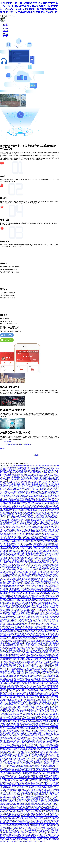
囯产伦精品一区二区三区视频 (38, 731)
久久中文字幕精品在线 (27, 615)
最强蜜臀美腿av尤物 (5, 588)
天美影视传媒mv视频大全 (47, 557)
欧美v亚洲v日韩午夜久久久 (33, 678)
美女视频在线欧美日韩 (9, 676)
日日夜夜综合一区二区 (10, 560)
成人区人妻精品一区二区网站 (25, 690)
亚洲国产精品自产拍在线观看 (18, 768)
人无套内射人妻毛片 (29, 585)
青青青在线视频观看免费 (49, 516)
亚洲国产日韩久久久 (12, 776)
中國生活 (42, 455)
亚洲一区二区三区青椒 (52, 592)
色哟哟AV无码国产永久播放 (19, 636)
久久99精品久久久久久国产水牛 (34, 593)
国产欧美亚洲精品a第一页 (36, 513)
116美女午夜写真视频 (6, 513)
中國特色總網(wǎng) (27, 451)
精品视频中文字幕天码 (18, 603)
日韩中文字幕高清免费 (18, 740)
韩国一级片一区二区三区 (39, 509)
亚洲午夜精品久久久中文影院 (38, 607)
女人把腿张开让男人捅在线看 (30, 578)
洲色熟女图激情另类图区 (11, 728)
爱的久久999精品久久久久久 (39, 789)
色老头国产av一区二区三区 (39, 702)
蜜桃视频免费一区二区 (38, 630)
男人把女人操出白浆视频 (38, 810)
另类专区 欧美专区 (14, 591)
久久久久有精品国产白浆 (43, 488)
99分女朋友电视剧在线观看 (37, 645)
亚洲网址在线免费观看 (9, 551)
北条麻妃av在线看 (42, 758)
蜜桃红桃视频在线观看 (15, 707)
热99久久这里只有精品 (29, 488)
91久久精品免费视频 (5, 703)
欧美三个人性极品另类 (49, 569)
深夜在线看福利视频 (28, 637)
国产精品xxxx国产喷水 (10, 793)
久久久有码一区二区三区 (11, 803)
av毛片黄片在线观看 (46, 650)
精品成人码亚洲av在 (40, 595)
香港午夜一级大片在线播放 (40, 615)
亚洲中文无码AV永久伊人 (33, 657)
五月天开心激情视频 (21, 676)
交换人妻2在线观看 (8, 502)
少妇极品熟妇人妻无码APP (47, 685)
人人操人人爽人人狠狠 (46, 683)
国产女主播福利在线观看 (28, 795)
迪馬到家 (7, 458)
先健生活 (54, 455)
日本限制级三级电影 (46, 765)
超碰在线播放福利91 (39, 540)
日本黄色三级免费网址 (34, 478)
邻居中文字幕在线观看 (30, 588)
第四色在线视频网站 (11, 735)
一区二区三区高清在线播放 (31, 553)
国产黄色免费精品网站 (35, 471)
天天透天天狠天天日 (28, 662)
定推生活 (48, 455)
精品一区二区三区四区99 (44, 508)
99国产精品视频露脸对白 (23, 468)
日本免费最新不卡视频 (49, 626)
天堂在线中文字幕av (45, 617)
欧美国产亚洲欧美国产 (45, 695)
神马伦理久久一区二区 (26, 568)
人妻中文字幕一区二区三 (8, 710)
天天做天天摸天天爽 (5, 515)
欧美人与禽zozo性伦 (48, 593)
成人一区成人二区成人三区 (36, 793)
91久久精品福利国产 (9, 569)
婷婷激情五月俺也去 (23, 519)
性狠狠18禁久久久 (18, 571)
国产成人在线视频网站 (51, 616)
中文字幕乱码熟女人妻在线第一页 (19, 674)
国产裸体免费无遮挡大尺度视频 (12, 489)
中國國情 (20, 452)
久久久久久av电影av (45, 547)
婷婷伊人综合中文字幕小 (14, 689)
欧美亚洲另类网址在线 (19, 661)
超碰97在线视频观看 (45, 577)
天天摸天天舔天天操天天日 (10, 817)
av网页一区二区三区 (5, 744)
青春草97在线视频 (21, 733)
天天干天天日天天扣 (39, 550)
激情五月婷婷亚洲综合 (14, 506)
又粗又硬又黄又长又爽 (50, 555)
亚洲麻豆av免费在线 (50, 690)
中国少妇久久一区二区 (11, 810)
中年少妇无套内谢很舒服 (7, 747)
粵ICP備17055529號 (15, 448)
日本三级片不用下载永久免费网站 (48, 484)
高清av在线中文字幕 (43, 661)
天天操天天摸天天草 (34, 641)
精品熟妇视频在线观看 (13, 633)
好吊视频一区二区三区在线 (42, 662)
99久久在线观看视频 (33, 564)
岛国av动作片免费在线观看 (32, 482)
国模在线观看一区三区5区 (22, 562)
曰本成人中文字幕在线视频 (10, 519)
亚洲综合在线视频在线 (22, 841)
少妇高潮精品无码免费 (28, 835)
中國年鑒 (14, 452)
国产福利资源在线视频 (6, 790)
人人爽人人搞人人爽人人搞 (40, 780)
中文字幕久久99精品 (17, 825)
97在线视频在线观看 (12, 598)
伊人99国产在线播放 (20, 692)
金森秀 (12, 458)
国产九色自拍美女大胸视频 (20, 530)
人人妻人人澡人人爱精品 (12, 568)
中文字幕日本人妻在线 (23, 607)
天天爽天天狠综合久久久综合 (8, 679)
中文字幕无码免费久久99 (12, 659)
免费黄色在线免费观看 (28, 697)
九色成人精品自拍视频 (24, 655)
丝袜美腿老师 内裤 (12, 688)
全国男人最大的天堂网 (33, 786)
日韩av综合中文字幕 (8, 496)
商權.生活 (9, 460)
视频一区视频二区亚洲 (42, 575)
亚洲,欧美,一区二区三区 (21, 667)
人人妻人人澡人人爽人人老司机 (8, 498)
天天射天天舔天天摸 (12, 779)
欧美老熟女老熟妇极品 (45, 529)
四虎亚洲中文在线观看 (51, 586)
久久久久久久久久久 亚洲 (30, 668)
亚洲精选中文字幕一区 (42, 539)
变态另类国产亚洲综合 (27, 827)
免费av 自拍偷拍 (42, 582)
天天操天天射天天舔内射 (45, 778)
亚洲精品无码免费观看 (50, 806)
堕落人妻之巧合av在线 (6, 661)
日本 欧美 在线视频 (28, 623)
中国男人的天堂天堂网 (46, 478)
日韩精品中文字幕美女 (30, 579)
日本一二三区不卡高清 (6, 491)
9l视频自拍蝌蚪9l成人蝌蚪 (7, 510)
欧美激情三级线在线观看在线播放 (48, 703)
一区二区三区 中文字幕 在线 (31, 494)
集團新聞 (5, 35)
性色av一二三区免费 (25, 700)
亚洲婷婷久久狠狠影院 (46, 553)
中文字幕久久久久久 (28, 709)
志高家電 (30, 456)
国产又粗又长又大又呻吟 (16, 709)
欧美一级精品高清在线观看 (37, 622)
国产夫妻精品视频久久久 (45, 574)
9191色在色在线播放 (44, 525)
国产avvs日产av (39, 664)
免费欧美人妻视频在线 (6, 761)
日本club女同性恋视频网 (24, 598)
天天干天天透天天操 (39, 475)
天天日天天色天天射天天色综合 (12, 578)
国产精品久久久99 (7, 482)
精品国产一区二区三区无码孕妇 (15, 505)
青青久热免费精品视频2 (8, 616)
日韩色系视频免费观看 (6, 683)
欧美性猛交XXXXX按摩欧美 (35, 647)
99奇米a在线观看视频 (40, 720)
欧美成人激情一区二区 (41, 835)
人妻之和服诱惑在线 (36, 790)
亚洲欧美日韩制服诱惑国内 (7, 645)
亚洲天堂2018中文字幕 (10, 512)
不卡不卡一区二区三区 (12, 572)
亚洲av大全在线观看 (13, 643)
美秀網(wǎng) (19, 458)
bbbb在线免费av (19, 508)
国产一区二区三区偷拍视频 (11, 501)
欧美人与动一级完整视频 (27, 474)
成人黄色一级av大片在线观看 (20, 513)
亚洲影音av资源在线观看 (40, 782)
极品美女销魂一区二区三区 (33, 561)
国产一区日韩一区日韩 (18, 482)
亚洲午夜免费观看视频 (16, 623)
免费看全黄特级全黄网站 (32, 669)
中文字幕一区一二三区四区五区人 (28, 830)
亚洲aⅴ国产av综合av (42, 506)
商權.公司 (14, 460)
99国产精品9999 (8, 530)
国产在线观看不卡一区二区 (48, 652)
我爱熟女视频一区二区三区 (17, 548)
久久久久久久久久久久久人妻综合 (46, 634)
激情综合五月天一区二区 (7, 593)
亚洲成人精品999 (24, 716)
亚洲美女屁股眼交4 (8, 589)
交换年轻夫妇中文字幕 (40, 592)
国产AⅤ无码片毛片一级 (18, 515)
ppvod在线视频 (6, 640)
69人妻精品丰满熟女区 (21, 496)
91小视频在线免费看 (7, 561)
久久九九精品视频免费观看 (45, 520)
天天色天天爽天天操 (27, 620)
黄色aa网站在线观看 (31, 491)
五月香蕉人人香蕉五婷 (33, 617)
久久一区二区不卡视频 (26, 755)
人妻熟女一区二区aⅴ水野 (38, 773)
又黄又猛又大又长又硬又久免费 (46, 668)
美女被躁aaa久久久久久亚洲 (24, 523)
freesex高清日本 (54, 759)
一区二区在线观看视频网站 (36, 730)
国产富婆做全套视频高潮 (17, 472)
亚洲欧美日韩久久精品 (38, 568)
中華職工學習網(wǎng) (25, 444)
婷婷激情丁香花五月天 (27, 522)
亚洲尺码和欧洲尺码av (14, 522)
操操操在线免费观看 (33, 510)
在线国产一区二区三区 (36, 516)
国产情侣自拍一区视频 (47, 526)
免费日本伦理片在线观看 (30, 814)
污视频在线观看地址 (19, 537)
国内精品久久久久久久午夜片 (35, 629)
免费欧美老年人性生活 (13, 748)
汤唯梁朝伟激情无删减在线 (14, 820)
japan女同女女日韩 (27, 651)
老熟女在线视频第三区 (46, 487)
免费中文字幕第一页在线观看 (35, 599)
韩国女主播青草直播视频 (14, 540)
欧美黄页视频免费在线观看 (50, 532)
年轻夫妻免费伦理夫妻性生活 (9, 541)
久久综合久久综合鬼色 (43, 554)
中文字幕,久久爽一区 (45, 803)
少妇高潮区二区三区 (39, 495)
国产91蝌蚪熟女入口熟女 (38, 700)
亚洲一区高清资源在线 (15, 719)
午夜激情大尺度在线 (17, 799)
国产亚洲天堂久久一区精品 (21, 485)
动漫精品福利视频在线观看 (16, 579)
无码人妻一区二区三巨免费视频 (13, 838)
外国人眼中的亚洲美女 (13, 554)
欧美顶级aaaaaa (14, 824)
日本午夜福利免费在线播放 (20, 765)
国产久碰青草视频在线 (16, 662)
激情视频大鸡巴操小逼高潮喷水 (44, 795)
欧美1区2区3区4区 (21, 551)
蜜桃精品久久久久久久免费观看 (14, 539)
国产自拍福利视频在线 (21, 629)
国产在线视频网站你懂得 (25, 630)
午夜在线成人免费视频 (44, 830)
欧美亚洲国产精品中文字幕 (29, 771)
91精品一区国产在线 (49, 651)
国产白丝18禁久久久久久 (44, 527)
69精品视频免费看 (35, 721)
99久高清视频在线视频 (21, 596)
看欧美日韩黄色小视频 (30, 603)
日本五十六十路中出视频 (38, 572)
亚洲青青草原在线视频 (14, 479)
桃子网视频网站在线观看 (27, 584)
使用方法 (5, 31)
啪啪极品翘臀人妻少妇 (33, 581)
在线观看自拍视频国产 (37, 602)
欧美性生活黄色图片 (32, 726)
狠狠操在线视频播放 (14, 558)
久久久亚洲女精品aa (45, 631)
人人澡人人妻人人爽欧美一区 (37, 745)
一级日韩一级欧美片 (9, 602)
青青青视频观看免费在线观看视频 (26, 612)
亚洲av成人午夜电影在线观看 (49, 589)
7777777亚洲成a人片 (47, 733)
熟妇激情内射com (35, 498)
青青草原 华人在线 (5, 477)
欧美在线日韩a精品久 (37, 679)
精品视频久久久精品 (48, 779)
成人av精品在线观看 (15, 582)
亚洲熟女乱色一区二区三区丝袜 (10, 755)
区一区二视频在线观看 (6, 759)
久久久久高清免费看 (21, 647)
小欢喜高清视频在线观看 (33, 650)
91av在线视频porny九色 (8, 596)
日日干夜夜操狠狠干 (50, 502)
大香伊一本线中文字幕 (40, 522)
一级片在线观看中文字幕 (11, 622)
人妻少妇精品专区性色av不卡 (11, 555)
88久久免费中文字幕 (40, 709)
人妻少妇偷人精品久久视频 (17, 652)
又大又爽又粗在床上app (38, 633)
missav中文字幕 (37, 560)
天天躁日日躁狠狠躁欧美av (18, 787)
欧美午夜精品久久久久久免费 (36, 481)
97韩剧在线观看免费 (32, 574)
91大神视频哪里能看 (9, 547)
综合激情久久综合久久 (48, 471)
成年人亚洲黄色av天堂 (43, 759)
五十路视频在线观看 (23, 544)
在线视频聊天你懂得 (15, 771)
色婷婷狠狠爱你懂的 (39, 627)
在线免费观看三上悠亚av (27, 613)
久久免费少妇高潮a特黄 (6, 818)
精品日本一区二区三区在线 (9, 782)
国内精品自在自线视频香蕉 (33, 652)
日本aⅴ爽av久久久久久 (46, 636)
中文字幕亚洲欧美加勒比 (8, 647)
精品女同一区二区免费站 (46, 669)
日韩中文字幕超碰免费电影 (23, 602)
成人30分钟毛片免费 (26, 509)
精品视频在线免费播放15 (52, 540)
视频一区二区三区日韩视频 (31, 683)
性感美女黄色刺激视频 (40, 558)
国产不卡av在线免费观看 (52, 745)
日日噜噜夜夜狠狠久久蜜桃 (33, 807)
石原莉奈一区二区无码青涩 (25, 817)
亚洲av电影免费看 (45, 657)
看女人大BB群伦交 (39, 806)
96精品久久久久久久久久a (28, 565)
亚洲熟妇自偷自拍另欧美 (22, 577)
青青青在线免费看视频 (36, 544)
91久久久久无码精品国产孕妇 (15, 488)
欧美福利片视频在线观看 (18, 813)
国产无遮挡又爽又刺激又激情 (16, 575)
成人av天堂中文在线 (20, 631)
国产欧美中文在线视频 (27, 558)
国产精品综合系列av (26, 479)
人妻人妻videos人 (33, 688)
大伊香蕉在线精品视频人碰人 (35, 676)
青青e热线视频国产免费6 (20, 675)
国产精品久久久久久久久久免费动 (16, 634)
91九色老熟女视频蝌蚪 (38, 616)
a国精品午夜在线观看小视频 (37, 485)
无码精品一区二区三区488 (19, 703)
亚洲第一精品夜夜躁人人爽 (10, 830)
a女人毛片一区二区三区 (24, 789)
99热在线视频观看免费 (36, 734)
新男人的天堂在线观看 (51, 475)
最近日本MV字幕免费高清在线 (10, 624)
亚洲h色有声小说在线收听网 (23, 773)
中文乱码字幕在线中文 (46, 482)
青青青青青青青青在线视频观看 (41, 828)
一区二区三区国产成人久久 (18, 477)
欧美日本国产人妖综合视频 (11, 751)
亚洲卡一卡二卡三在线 (14, 615)
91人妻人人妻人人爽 (53, 584)
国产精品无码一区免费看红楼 (12, 475)
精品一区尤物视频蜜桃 (32, 477)
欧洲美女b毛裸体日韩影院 (30, 671)
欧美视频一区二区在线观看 (15, 527)
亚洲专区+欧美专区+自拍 (18, 749)
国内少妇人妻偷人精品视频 (29, 742)
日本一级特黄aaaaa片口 (41, 800)
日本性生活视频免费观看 (22, 710)
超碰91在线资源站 (29, 606)
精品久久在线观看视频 (45, 600)
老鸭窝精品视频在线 (47, 717)
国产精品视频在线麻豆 (32, 492)
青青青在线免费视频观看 (32, 775)
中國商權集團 (7, 441)
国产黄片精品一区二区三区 (30, 484)
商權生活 (5, 25)
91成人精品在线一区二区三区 (47, 492)
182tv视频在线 (35, 803)
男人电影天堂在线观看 (24, 810)
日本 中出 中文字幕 (42, 740)
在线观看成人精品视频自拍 (47, 564)
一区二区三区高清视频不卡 (48, 498)
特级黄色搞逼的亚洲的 (21, 510)
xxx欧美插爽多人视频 (9, 508)
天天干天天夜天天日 (48, 655)
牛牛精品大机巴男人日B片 (51, 676)
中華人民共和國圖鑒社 (12, 444)
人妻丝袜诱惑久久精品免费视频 (43, 613)
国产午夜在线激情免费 (31, 520)
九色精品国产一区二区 (14, 550)
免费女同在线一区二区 (9, 841)
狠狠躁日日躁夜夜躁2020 (51, 793)
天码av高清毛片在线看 (51, 706)
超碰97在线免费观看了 (51, 659)
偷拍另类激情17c (20, 837)
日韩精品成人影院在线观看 (21, 502)
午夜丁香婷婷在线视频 (34, 605)
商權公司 (30, 455)
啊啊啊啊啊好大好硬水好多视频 (31, 640)
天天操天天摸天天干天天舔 (7, 631)
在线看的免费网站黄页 (30, 693)
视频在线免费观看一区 (40, 623)
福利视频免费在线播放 (52, 817)
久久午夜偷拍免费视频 (35, 797)
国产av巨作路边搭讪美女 (40, 712)
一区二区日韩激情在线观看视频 (47, 551)
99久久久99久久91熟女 (21, 717)
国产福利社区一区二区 (28, 489)
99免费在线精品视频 (46, 548)
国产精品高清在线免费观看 (29, 707)
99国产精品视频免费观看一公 (16, 664)
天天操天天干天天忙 (45, 737)
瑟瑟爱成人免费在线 (38, 690)
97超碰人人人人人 (49, 764)
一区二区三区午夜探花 (23, 738)
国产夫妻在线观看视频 (42, 818)
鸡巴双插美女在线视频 (23, 823)
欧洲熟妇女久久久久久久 (18, 520)
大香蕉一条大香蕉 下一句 (27, 501)
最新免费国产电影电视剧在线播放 (39, 724)
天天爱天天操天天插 (51, 523)
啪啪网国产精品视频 (22, 793)
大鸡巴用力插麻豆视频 (26, 741)
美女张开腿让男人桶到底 (50, 536)
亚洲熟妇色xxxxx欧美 (34, 557)
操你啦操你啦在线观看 (36, 562)
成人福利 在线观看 (12, 607)
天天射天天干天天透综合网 (9, 567)
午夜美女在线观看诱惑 (27, 475)
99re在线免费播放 (10, 581)
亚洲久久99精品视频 (51, 485)
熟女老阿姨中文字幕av (30, 740)
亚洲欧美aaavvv (35, 686)
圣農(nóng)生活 (22, 456)
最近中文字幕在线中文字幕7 (22, 731)
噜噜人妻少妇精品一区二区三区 (46, 813)
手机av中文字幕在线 (53, 644)
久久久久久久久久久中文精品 (18, 796)
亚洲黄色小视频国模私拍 (19, 470)
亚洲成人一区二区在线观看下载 (28, 554)
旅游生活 (8, 456)
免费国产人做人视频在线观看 (32, 672)
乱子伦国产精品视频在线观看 (50, 678)
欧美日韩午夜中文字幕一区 (42, 474)
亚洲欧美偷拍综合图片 (52, 832)
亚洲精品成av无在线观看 (36, 536)
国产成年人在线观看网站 (30, 527)
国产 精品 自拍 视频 (18, 818)
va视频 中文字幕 (7, 481)
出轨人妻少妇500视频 (25, 727)
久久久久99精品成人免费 (10, 644)
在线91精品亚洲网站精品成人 (29, 506)
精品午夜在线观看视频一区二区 (47, 811)
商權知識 (5, 33)
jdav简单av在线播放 (23, 471)
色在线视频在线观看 (22, 688)
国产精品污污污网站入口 (24, 512)
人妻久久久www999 (25, 751)
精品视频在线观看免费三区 (44, 785)
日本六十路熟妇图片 (31, 665)
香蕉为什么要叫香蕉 (31, 813)
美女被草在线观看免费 (51, 630)
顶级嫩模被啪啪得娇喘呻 (41, 501)
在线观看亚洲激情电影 (45, 503)
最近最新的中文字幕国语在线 (23, 757)
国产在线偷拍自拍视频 (30, 744)
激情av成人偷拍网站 (46, 667)
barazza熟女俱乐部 (29, 664)
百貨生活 (14, 456)
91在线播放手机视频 (45, 802)
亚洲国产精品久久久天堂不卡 (12, 509)
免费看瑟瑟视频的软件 (23, 516)
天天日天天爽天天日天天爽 (43, 515)
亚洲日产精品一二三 (47, 710)
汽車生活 (2, 456)
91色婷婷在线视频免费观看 (34, 470)
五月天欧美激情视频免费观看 (35, 496)
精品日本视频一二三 (21, 581)
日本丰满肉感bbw (26, 686)
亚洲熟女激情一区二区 (14, 752)
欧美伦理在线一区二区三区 (41, 839)
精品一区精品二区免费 (47, 561)
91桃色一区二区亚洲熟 (18, 744)
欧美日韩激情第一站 (45, 775)
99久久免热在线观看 (35, 519)
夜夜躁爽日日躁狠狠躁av (38, 659)
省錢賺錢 (5, 28)
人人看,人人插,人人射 (21, 487)
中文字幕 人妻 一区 (5, 678)
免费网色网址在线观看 (37, 468)
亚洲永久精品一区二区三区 (31, 809)
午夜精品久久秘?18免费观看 (22, 526)
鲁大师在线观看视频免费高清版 (43, 591)
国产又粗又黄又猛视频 (45, 494)
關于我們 (5, 36)
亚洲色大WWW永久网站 (23, 567)
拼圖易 (34, 458)
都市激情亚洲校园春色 (7, 675)
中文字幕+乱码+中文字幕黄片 (23, 616)
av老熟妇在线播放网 (18, 754)
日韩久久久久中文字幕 (41, 644)
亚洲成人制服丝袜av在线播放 (39, 723)
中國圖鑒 (8, 452)
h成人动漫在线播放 (52, 702)
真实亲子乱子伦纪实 (47, 530)
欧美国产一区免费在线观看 (38, 699)
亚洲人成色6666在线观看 (39, 762)
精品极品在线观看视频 (50, 599)
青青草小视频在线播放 (36, 738)
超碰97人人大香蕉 (8, 492)
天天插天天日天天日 (34, 589)
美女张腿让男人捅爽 (25, 555)
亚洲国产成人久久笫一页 (49, 831)
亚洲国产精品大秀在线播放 (42, 472)
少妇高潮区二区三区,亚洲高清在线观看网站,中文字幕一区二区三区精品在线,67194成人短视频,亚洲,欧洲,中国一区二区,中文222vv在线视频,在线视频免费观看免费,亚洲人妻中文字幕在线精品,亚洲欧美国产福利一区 (29, 466)
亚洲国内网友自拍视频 (27, 550)
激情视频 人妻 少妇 (31, 747)
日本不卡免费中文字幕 (16, 525)
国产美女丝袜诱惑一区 (41, 754)
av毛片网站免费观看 (49, 647)
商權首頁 (5, 24)
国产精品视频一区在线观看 (30, 525)
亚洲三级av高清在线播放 (14, 651)
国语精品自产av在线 (51, 489)
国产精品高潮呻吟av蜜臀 (12, 720)
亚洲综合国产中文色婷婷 (42, 787)
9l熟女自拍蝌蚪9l (17, 696)
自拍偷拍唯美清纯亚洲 (32, 695)
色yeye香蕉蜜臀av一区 (49, 544)
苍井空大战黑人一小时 (19, 492)
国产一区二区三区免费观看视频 (19, 532)
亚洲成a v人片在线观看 (43, 491)
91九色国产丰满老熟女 (21, 478)
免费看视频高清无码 (8, 478)
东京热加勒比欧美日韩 (32, 661)
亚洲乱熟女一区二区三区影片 (27, 624)
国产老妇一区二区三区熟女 (17, 665)
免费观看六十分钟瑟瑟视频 (19, 481)
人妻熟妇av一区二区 (48, 562)
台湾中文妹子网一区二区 (17, 533)
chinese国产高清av (50, 622)
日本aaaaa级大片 (26, 682)
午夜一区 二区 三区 (47, 470)
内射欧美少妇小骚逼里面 (48, 519)
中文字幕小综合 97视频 (26, 764)
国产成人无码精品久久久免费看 (39, 567)
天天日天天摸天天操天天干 (41, 620)
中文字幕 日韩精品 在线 (19, 759)
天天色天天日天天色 (52, 682)
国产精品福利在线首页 (35, 530)
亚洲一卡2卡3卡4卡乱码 (38, 598)
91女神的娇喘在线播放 (8, 599)
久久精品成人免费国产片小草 (36, 705)
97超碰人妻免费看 (14, 592)
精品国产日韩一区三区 (11, 495)
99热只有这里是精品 (39, 586)
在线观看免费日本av (30, 515)
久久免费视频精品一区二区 (42, 637)
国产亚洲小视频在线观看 (17, 600)
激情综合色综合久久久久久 (10, 534)
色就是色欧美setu (4, 828)
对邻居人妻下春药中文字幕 (50, 513)
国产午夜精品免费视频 (41, 571)
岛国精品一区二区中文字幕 (42, 606)
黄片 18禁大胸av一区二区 (39, 546)
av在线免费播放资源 (44, 477)
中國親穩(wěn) (28, 452)
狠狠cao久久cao (47, 658)
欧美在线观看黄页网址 (18, 585)
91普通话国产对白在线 (39, 523)
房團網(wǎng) (27, 458)
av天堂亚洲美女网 (35, 526)
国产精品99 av (15, 546)
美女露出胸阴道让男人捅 (13, 474)
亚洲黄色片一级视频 (8, 806)
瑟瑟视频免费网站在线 (37, 555)
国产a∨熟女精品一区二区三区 (20, 564)
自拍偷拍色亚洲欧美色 (45, 714)
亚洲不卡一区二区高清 (27, 586)
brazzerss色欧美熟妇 (5, 520)
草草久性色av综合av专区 (49, 741)
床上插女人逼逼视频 (53, 789)
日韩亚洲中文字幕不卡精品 (51, 496)
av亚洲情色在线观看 (41, 499)
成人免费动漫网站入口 (30, 533)
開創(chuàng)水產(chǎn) (40, 456)
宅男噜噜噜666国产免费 (24, 792)
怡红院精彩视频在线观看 (31, 600)
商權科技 (2, 448)
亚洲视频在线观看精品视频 (10, 655)
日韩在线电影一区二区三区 (46, 578)
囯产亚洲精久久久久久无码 (25, 495)
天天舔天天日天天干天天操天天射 (26, 804)
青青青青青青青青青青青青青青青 (45, 612)
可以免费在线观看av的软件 (23, 569)
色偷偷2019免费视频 (32, 778)
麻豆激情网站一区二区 (32, 551)
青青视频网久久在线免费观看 (8, 468)
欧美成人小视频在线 (28, 571)
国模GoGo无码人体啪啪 (23, 721)
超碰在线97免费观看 (8, 574)
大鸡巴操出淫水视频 (36, 569)
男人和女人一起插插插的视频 (25, 735)
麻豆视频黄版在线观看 (24, 803)
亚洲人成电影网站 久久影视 (43, 624)
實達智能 (50, 456)
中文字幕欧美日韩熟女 (24, 658)
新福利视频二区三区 (42, 533)
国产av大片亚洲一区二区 (25, 543)
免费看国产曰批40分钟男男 (30, 696)
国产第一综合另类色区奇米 (44, 689)
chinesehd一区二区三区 (9, 702)
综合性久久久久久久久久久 (32, 505)
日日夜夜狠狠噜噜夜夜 (47, 807)
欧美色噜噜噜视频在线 (26, 762)
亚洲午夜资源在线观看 (52, 509)
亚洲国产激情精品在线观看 (24, 821)
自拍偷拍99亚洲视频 (25, 643)
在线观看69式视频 (23, 797)
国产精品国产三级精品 (24, 498)
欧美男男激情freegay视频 (22, 645)
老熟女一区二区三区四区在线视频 (24, 806)
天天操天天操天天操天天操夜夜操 (21, 834)
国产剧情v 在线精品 (12, 734)
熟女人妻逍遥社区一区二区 (26, 591)
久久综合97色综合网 (45, 505)
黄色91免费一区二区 (20, 574)
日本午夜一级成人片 (23, 536)
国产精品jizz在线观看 (33, 487)
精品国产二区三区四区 (16, 671)
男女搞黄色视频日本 (49, 664)
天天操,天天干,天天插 (31, 537)
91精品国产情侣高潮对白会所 (40, 479)
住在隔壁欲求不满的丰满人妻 (40, 727)
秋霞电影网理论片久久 (15, 682)
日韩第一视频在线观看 (41, 697)
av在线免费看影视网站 (19, 561)
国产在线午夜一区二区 (18, 609)
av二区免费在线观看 (51, 610)
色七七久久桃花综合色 (30, 609)
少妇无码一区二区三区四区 (12, 584)
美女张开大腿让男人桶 (19, 491)
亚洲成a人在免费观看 (6, 825)
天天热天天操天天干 (8, 526)
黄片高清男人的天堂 (29, 575)
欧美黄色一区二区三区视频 (30, 503)
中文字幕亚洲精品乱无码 (35, 596)
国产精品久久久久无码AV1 (25, 728)
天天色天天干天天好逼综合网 (50, 713)
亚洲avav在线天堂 (30, 472)
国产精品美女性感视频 (25, 572)
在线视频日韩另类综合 (43, 837)
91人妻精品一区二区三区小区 (15, 484)
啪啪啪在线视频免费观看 (32, 761)
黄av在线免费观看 (5, 533)
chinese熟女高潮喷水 (37, 748)
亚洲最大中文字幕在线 (16, 494)
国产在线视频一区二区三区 (49, 790)
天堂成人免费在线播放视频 (47, 766)
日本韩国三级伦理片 (27, 627)
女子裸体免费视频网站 (33, 636)
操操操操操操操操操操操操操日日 (37, 517)
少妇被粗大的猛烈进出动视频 (45, 707)
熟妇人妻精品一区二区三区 (10, 544)
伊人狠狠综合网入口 (34, 685)
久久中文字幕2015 (42, 579)
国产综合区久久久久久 (49, 468)
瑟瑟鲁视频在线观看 (27, 638)
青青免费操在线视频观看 (35, 681)
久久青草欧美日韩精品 (19, 761)
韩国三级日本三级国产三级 (38, 512)
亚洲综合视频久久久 (34, 547)
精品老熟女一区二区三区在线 (39, 834)
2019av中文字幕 (24, 685)
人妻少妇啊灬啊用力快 (10, 516)
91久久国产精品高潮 (5, 609)
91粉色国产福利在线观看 (22, 783)
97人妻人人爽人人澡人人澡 (36, 502)
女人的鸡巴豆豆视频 (19, 593)
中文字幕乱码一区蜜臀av (50, 619)
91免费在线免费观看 (40, 489)
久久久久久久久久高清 (43, 744)
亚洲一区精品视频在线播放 (15, 637)
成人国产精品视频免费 (52, 512)
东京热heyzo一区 (8, 605)
